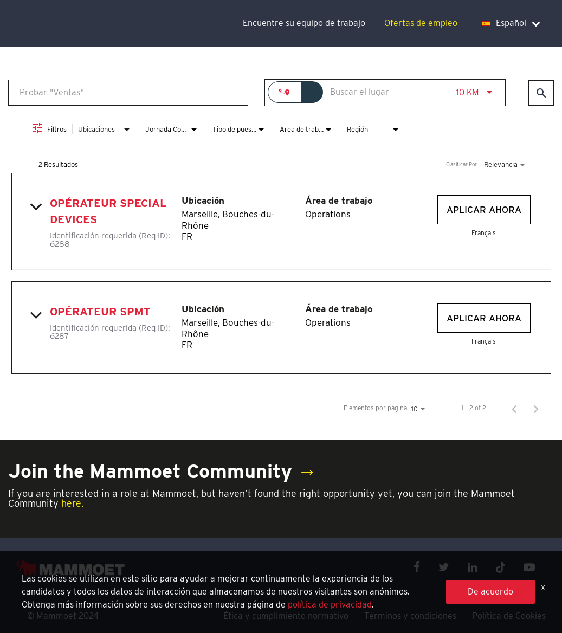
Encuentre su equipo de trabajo (304, 23)
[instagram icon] (530, 593)
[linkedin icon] (472, 567)
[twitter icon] (444, 567)
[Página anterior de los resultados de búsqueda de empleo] (514, 408)
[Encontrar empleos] (541, 93)
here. (72, 503)
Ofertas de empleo (420, 23)
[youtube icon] (529, 567)
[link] (281, 221)
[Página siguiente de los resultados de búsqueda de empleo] (536, 408)
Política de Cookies (509, 616)
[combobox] (128, 92)
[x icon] (500, 567)
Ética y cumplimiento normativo (285, 616)
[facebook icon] (416, 567)
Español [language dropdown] (511, 23)
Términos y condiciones (410, 616)
